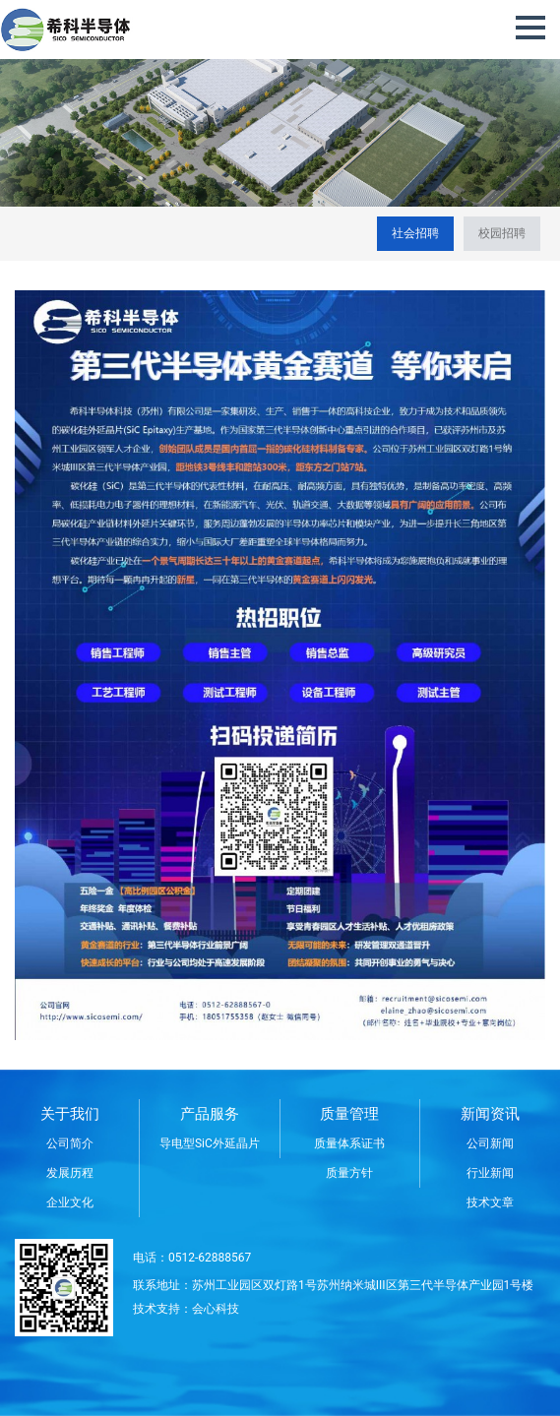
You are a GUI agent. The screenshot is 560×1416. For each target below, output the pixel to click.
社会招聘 (415, 233)
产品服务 (209, 1114)
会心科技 (215, 1309)
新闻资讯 (490, 1114)
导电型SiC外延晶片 (209, 1143)
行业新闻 (490, 1173)
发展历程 (69, 1173)
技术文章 (490, 1202)
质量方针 (349, 1173)
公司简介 (69, 1143)
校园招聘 (502, 233)
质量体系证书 (349, 1143)
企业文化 (69, 1202)
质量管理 (349, 1114)
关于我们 (69, 1114)
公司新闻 (490, 1143)
